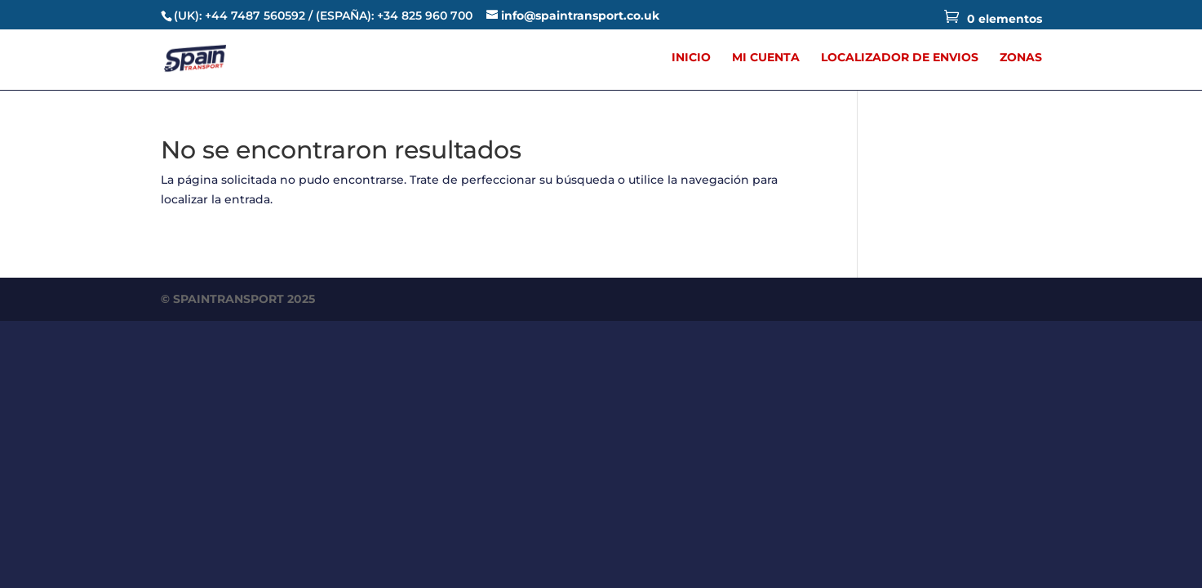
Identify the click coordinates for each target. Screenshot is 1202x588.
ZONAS (1021, 58)
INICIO (691, 58)
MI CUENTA (766, 58)
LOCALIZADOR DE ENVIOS (899, 58)
